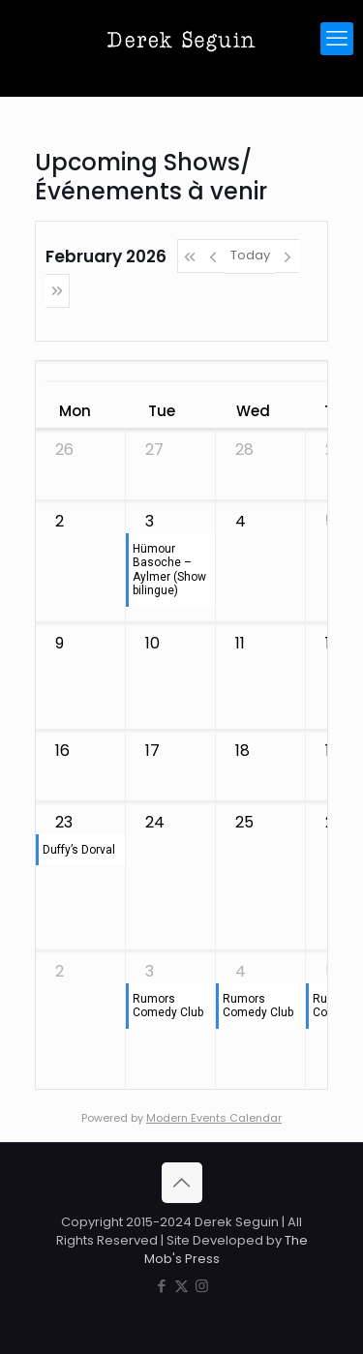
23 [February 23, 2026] (64, 822)
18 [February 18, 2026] (242, 750)
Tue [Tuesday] (161, 411)
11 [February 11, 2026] (240, 643)
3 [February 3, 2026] (149, 521)
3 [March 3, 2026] (149, 971)
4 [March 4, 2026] (240, 971)
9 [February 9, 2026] (59, 643)
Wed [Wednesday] (253, 411)
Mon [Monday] (75, 411)
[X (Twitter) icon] (181, 1286)
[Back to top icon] (182, 1182)
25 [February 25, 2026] (244, 822)
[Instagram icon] (202, 1286)
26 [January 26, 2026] (64, 449)
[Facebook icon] (161, 1286)
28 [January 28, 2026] (244, 449)
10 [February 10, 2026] (152, 643)
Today (250, 255)
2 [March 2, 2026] (59, 971)
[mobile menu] (336, 38)
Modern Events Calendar (214, 1118)
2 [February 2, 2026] (59, 521)
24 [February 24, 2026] (155, 822)
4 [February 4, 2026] (240, 521)
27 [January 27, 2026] (154, 449)
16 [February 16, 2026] (62, 750)
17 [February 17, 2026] (152, 750)
